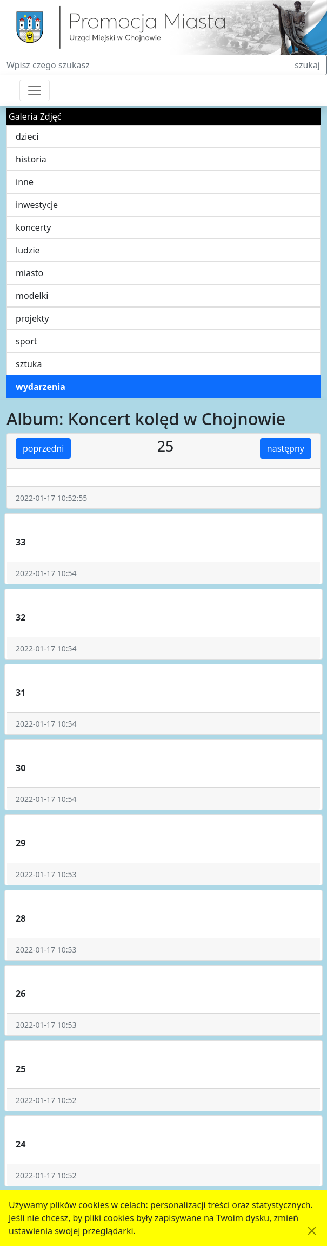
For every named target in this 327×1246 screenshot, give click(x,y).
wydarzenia (40, 387)
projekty (32, 318)
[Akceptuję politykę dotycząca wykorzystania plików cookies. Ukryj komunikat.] (311, 1230)
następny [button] (285, 448)
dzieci (27, 136)
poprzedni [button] (43, 448)
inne (25, 182)
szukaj (307, 65)
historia (31, 159)
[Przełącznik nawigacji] (34, 90)
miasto (29, 273)
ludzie (28, 250)
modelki (32, 296)
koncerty (33, 227)
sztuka (29, 364)
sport (26, 341)
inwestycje (37, 205)
